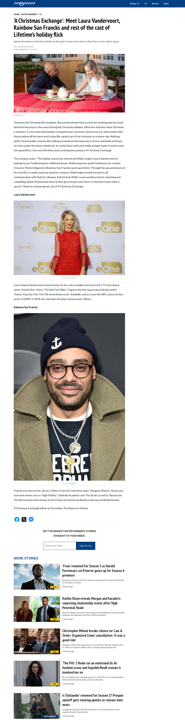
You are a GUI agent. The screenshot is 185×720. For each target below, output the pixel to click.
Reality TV (134, 3)
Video (166, 3)
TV (145, 3)
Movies (155, 3)
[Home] (24, 3)
